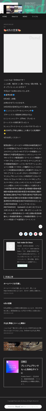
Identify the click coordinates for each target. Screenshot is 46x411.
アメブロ (35, 16)
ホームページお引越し (12, 284)
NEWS (25, 16)
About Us (15, 16)
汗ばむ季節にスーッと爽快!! (14, 323)
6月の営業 (8, 303)
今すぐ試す (30, 10)
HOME (4, 16)
